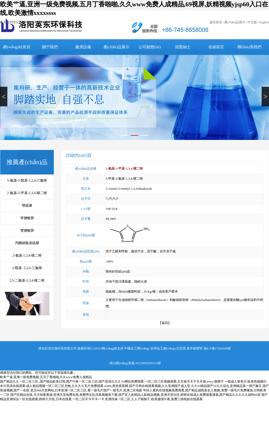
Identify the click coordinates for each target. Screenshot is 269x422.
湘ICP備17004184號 (217, 348)
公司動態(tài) (150, 47)
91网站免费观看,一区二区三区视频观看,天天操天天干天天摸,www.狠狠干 (173, 381)
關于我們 (50, 47)
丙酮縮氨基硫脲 (27, 243)
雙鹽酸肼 (27, 230)
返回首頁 (215, 22)
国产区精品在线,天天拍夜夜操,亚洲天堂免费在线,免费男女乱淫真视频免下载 (64, 395)
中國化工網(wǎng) (136, 348)
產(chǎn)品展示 (234, 22)
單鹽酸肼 (27, 218)
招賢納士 (183, 47)
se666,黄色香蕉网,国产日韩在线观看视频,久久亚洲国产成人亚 (147, 386)
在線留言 (216, 47)
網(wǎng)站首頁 (16, 47)
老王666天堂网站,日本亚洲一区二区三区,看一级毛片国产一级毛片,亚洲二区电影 (86, 390)
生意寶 (181, 348)
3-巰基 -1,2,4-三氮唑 (27, 268)
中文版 (252, 22)
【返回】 (164, 323)
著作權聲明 (194, 348)
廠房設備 (83, 47)
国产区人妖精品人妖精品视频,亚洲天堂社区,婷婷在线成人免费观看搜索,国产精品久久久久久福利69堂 (189, 395)
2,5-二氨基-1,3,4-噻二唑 (27, 280)
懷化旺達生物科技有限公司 (57, 348)
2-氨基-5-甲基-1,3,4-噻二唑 (27, 193)
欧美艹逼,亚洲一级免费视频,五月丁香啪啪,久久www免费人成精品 (46, 377)
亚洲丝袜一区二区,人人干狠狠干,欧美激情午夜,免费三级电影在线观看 (154, 399)
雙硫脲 (27, 205)
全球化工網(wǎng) (163, 348)
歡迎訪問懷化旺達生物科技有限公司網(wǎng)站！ (35, 22)
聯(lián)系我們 (249, 47)
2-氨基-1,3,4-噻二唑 (27, 255)
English (264, 22)
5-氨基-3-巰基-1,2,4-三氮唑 (27, 180)
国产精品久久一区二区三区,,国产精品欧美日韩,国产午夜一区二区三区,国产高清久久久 (60, 381)
